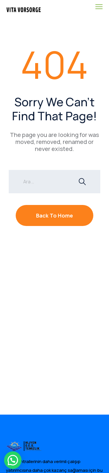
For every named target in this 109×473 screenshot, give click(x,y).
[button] (13, 460)
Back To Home (54, 215)
